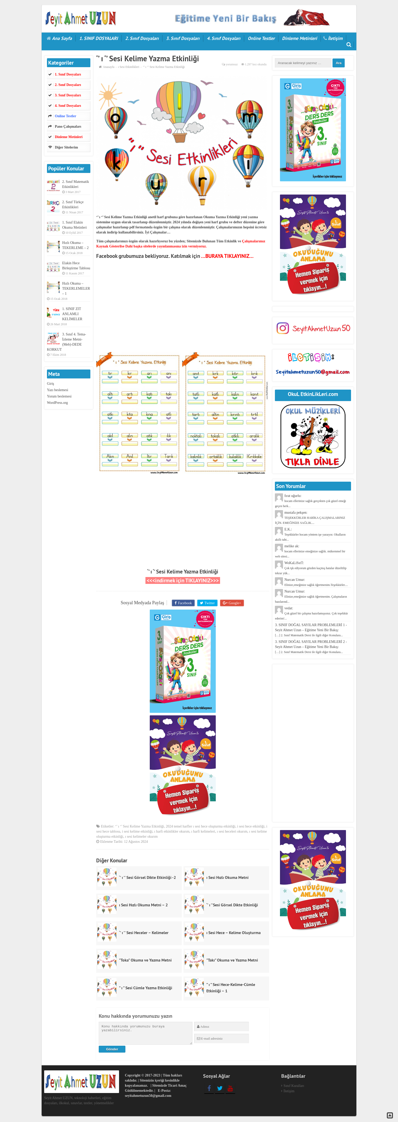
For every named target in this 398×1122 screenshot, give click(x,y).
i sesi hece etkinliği (250, 827)
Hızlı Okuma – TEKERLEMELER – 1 (76, 289)
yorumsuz (232, 64)
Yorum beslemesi (59, 396)
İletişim (335, 38)
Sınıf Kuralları (294, 1086)
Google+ (234, 603)
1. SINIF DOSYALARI (98, 38)
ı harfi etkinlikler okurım (172, 832)
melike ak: (310, 551)
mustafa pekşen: (310, 518)
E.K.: (310, 534)
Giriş (50, 384)
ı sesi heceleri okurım (232, 832)
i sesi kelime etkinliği (137, 832)
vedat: (311, 613)
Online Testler (261, 38)
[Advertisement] (182, 307)
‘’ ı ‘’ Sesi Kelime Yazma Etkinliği (182, 571)
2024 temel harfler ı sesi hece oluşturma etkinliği (200, 827)
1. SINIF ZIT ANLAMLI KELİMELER (72, 314)
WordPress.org (57, 403)
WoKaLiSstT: (310, 568)
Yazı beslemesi (57, 390)
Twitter (209, 603)
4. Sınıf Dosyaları (223, 38)
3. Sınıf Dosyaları (183, 38)
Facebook (185, 603)
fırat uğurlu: (310, 501)
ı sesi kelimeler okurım (141, 837)
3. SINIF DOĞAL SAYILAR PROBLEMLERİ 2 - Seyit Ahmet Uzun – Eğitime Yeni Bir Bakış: (311, 647)
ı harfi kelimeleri (203, 832)
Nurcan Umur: (311, 596)
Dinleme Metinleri (299, 38)
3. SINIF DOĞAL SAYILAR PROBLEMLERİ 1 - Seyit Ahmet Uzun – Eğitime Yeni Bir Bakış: (311, 630)
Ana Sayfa (62, 38)
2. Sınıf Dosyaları (142, 38)
